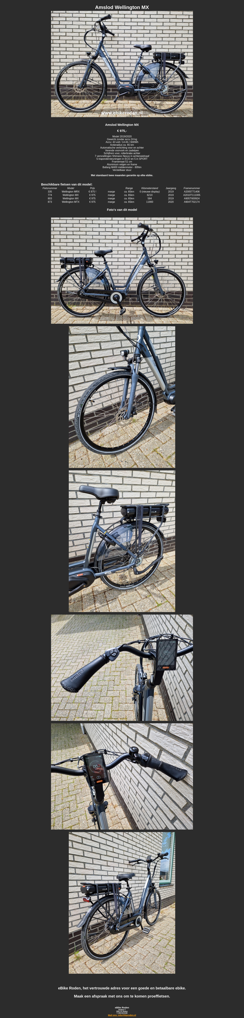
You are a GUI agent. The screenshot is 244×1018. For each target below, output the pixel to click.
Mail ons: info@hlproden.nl (122, 1015)
